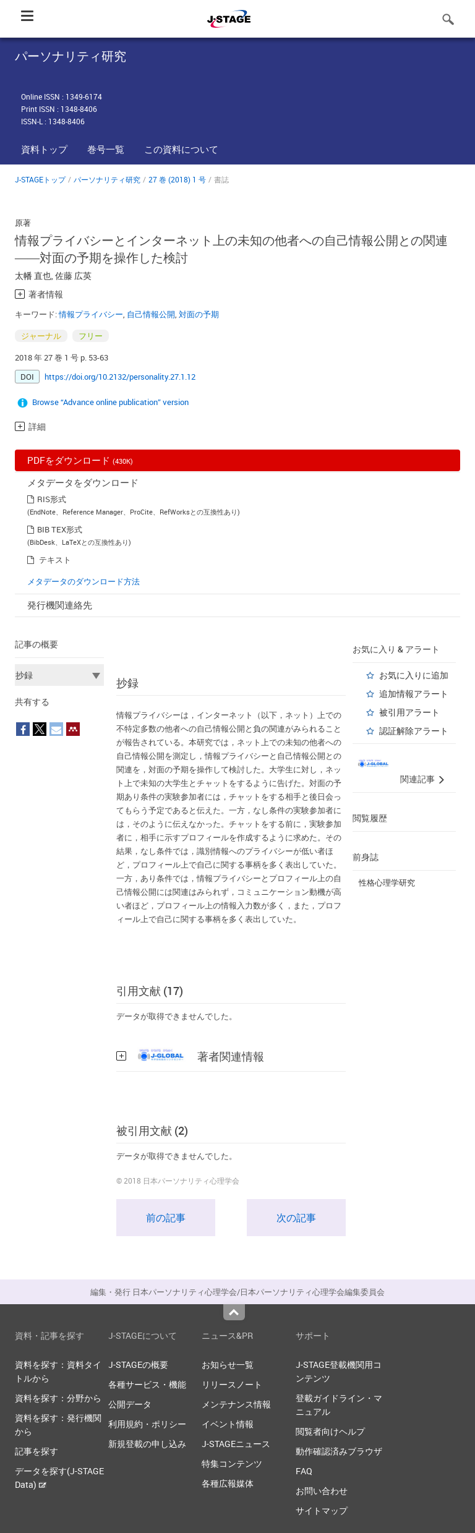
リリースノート (232, 1384)
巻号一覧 (105, 149)
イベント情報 (228, 1424)
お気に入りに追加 (413, 675)
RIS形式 (51, 499)
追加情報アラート (413, 693)
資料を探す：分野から (58, 1398)
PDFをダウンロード (80, 460)
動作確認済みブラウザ (339, 1451)
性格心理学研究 (387, 882)
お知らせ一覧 (228, 1364)
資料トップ (44, 149)
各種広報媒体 (228, 1483)
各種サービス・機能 (147, 1384)
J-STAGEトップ (40, 179)
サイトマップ (322, 1510)
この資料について (181, 149)
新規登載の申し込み (147, 1444)
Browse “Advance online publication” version (110, 402)
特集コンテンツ (232, 1463)
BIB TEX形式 (59, 529)
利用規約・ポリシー (147, 1424)
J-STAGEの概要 (138, 1364)
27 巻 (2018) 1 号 (177, 179)
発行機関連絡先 (59, 605)
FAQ (304, 1471)
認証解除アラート (413, 731)
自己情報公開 (151, 314)
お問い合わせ (322, 1491)
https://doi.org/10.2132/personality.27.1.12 (120, 376)
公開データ (130, 1404)
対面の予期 (199, 314)
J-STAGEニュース (236, 1444)
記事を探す (36, 1451)
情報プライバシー (91, 314)
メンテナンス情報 (236, 1404)
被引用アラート (409, 712)
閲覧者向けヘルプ (330, 1431)
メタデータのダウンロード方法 (83, 581)
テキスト (55, 559)
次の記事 (296, 1217)
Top (234, 1312)
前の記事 (166, 1217)
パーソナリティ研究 (107, 179)
